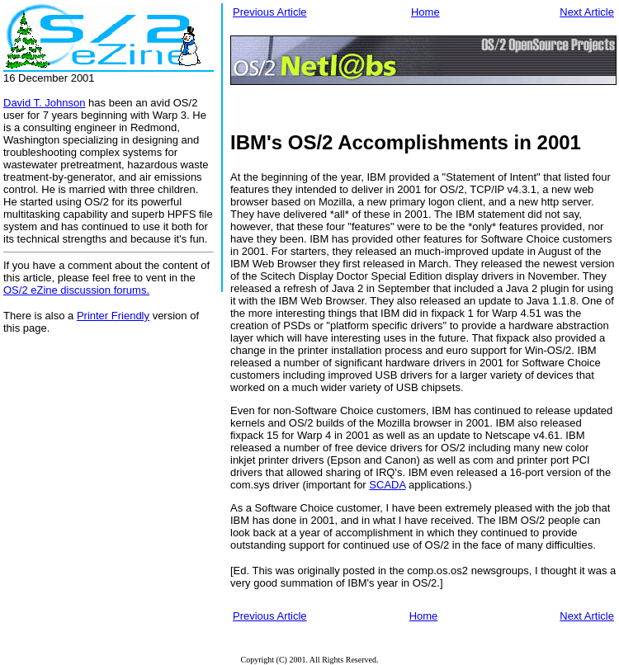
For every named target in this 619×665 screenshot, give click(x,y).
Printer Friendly (113, 315)
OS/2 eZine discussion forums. (76, 290)
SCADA (387, 485)
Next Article (587, 12)
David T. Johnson (44, 103)
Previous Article (270, 12)
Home (425, 12)
